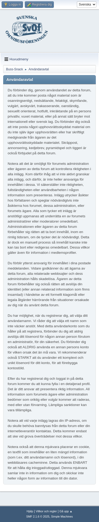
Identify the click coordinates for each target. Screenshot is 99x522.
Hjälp (30, 511)
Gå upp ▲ (65, 511)
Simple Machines (62, 516)
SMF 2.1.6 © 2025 (37, 516)
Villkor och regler (46, 511)
